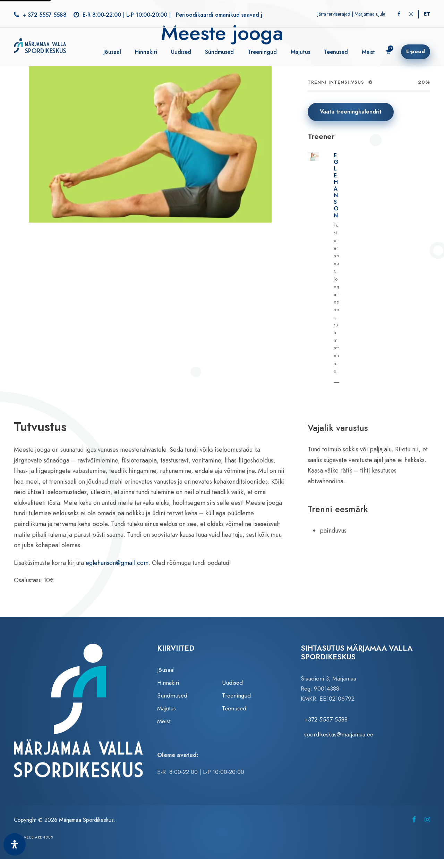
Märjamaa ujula (370, 13)
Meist (368, 52)
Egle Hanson (336, 185)
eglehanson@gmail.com (117, 562)
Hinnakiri (146, 52)
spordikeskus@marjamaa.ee (338, 734)
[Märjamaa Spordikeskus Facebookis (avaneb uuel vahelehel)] (414, 819)
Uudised (181, 52)
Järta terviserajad (333, 13)
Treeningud (262, 52)
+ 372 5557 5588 (45, 15)
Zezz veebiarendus (33, 837)
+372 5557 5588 (326, 719)
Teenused (336, 52)
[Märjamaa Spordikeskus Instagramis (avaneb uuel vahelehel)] (427, 819)
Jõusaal (112, 52)
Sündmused (219, 52)
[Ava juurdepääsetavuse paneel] (14, 844)
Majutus (300, 52)
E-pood (415, 51)
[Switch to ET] (427, 13)
